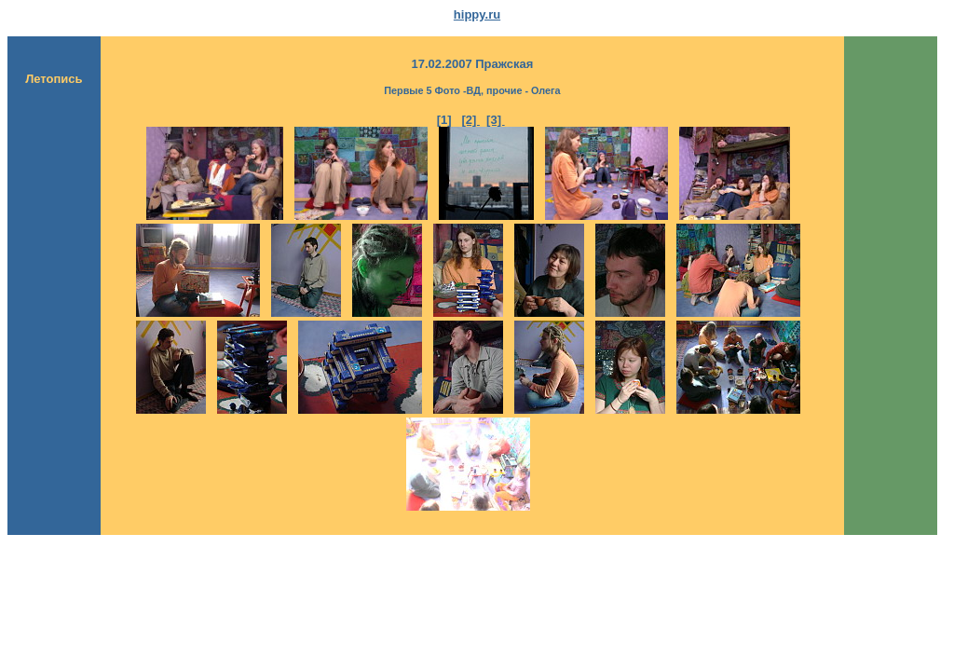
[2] (470, 120)
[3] (495, 120)
